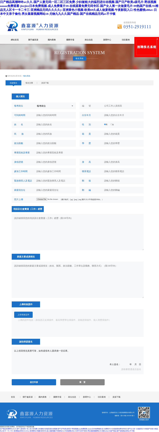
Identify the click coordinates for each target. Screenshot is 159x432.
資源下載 (45, 83)
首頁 (19, 76)
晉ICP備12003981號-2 (127, 415)
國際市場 (57, 397)
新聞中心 (87, 397)
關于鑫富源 (28, 397)
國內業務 (42, 397)
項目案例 (102, 397)
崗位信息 (72, 397)
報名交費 (29, 83)
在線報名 (13, 83)
